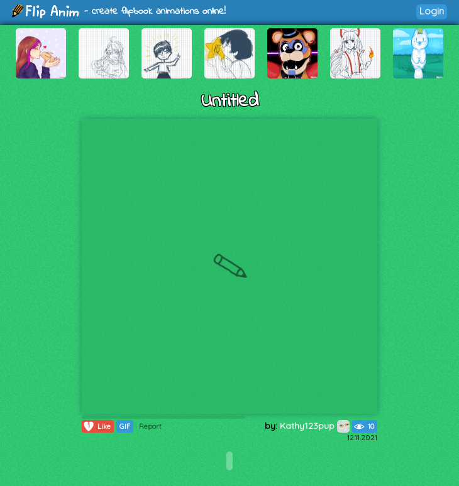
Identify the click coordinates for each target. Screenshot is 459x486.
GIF (124, 426)
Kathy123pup (315, 425)
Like (96, 426)
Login (431, 11)
